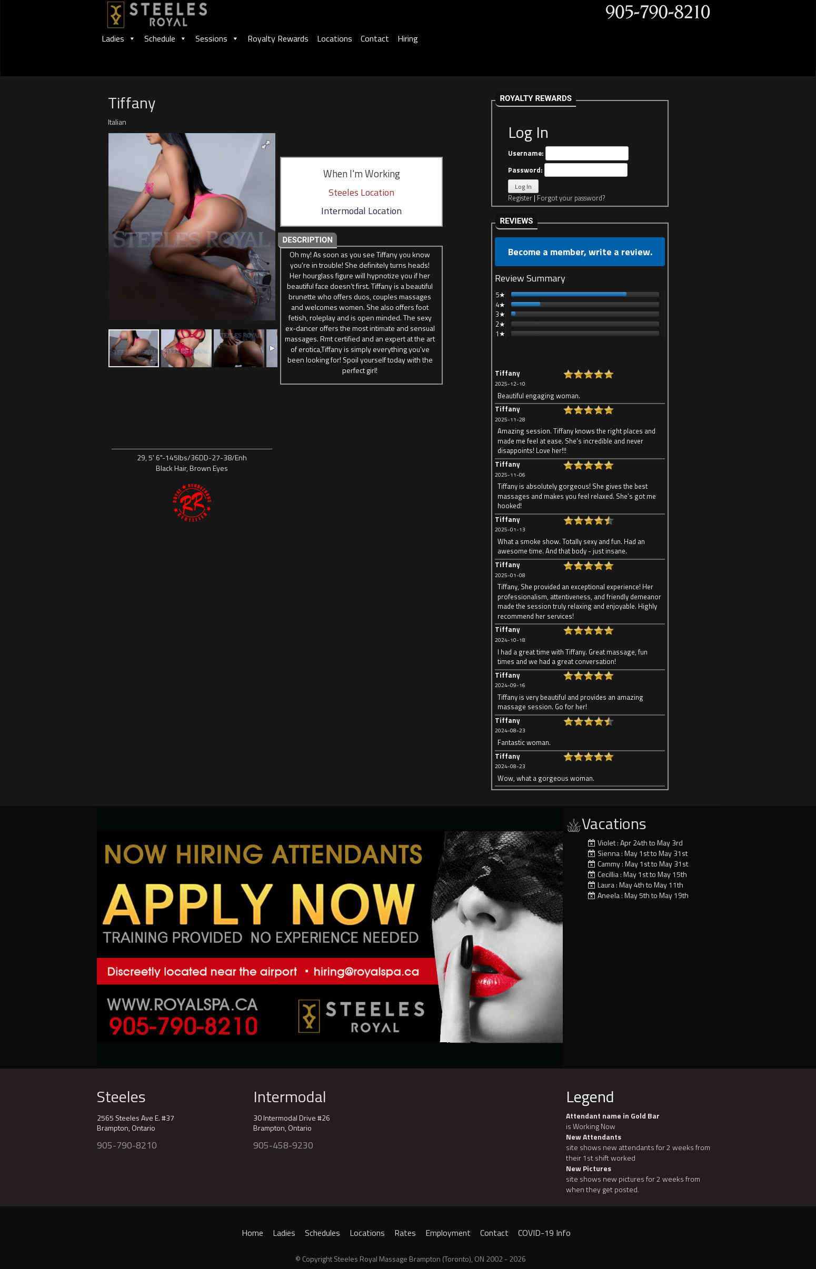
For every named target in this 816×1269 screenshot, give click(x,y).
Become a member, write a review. (580, 252)
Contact (375, 38)
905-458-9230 (283, 1145)
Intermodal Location (361, 211)
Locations (334, 38)
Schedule (165, 38)
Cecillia (608, 874)
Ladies (119, 38)
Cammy (609, 863)
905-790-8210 (127, 1145)
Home (252, 1232)
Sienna (609, 853)
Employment (448, 1232)
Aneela (609, 895)
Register (520, 198)
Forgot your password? (571, 198)
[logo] (168, 11)
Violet (606, 842)
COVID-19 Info (544, 1232)
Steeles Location (361, 192)
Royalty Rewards (278, 38)
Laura (606, 884)
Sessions (217, 38)
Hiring (407, 38)
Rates (405, 1232)
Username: (568, 153)
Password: (568, 170)
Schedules (322, 1232)
